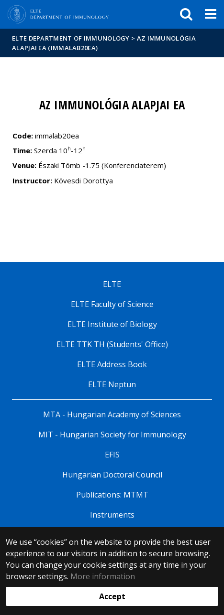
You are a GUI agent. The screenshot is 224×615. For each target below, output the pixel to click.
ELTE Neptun (112, 384)
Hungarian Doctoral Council (112, 474)
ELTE (112, 284)
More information (102, 576)
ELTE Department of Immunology (71, 38)
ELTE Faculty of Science (112, 304)
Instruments (112, 514)
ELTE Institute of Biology (112, 324)
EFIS (112, 454)
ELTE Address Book (112, 364)
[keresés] (186, 14)
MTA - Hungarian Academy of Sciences (112, 414)
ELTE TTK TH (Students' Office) (112, 344)
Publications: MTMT (112, 494)
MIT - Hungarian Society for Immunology (112, 434)
